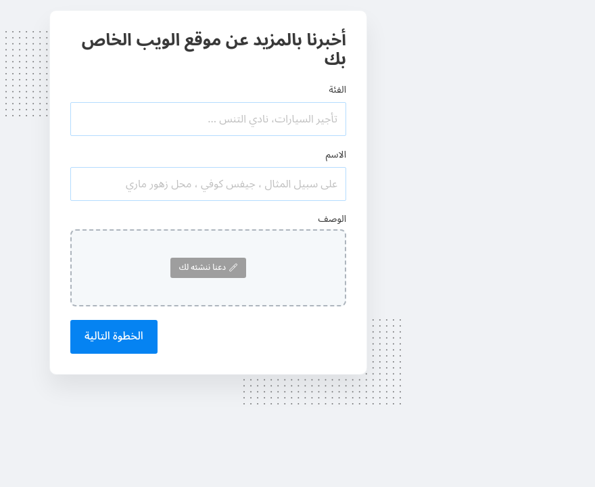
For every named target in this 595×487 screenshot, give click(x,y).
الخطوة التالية (114, 336)
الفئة (337, 90)
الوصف (332, 219)
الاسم (336, 154)
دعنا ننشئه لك (208, 267)
